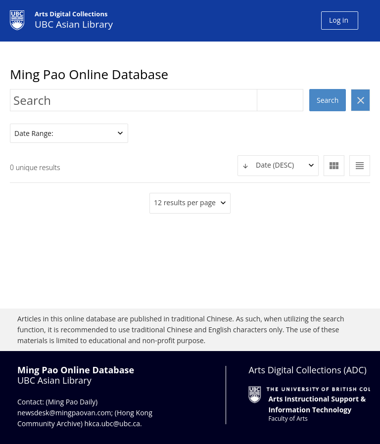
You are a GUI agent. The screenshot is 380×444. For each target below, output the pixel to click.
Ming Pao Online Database (89, 74)
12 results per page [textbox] (185, 202)
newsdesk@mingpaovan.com (64, 412)
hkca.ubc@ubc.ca (113, 423)
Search (327, 100)
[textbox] (278, 165)
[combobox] (278, 165)
